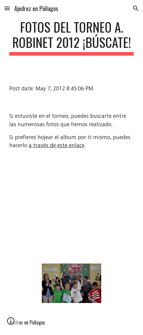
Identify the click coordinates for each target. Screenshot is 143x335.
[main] (71, 37)
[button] (7, 8)
